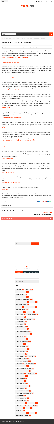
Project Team (19, 408)
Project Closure (19, 324)
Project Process (20, 381)
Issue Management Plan (21, 304)
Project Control (19, 336)
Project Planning (20, 378)
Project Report (19, 395)
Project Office (31, 373)
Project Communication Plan (22, 331)
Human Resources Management (22, 299)
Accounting (18, 289)
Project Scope (31, 403)
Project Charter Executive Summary (24, 319)
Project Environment (20, 351)
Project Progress (20, 388)
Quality (27, 408)
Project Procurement (21, 383)
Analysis (6, 38)
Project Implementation (21, 358)
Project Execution (20, 356)
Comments (34, 272)
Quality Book (27, 268)
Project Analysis (20, 314)
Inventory (32, 302)
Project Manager (20, 373)
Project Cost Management (22, 341)
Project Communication (21, 329)
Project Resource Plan (21, 398)
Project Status (31, 405)
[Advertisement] (27, 22)
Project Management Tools (22, 371)
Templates (32, 413)
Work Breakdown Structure (22, 415)
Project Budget (31, 314)
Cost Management (20, 294)
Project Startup (19, 405)
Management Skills (30, 307)
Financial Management (21, 297)
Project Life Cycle (30, 363)
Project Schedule (20, 403)
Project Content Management (22, 334)
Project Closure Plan (21, 326)
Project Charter (19, 316)
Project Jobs (19, 363)
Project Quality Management (22, 390)
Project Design (19, 344)
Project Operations (20, 376)
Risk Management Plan (21, 413)
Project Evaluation (20, 353)
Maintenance (19, 307)
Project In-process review (22, 361)
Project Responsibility (21, 400)
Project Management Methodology (23, 368)
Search (35, 244)
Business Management (14, 38)
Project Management (20, 366)
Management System (24, 38)
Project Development (20, 346)
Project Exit (30, 356)
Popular (27, 272)
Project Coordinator (20, 339)
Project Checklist (20, 321)
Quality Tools (19, 410)
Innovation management (21, 302)
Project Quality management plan (23, 393)
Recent (19, 272)
